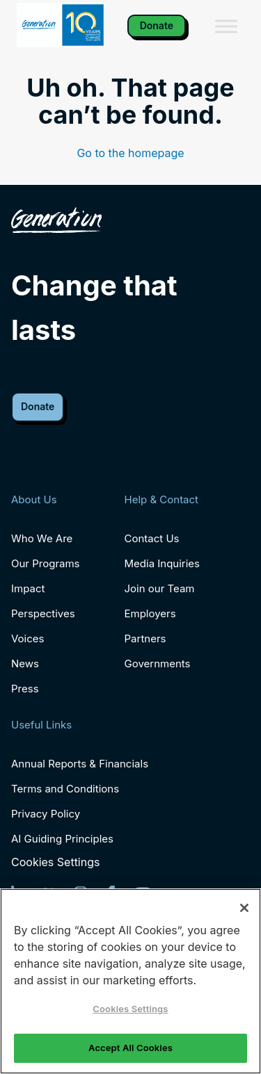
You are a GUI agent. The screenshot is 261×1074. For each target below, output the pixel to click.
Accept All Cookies (130, 1047)
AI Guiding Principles (62, 838)
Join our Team (160, 588)
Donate (156, 25)
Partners (145, 638)
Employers (150, 613)
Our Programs (45, 563)
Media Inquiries (162, 563)
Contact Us (152, 538)
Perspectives (43, 613)
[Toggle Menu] (226, 26)
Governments (158, 663)
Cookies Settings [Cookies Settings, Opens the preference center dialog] (130, 1008)
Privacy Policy (45, 813)
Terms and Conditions (65, 788)
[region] (130, 981)
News (25, 663)
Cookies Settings (55, 862)
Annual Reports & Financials (79, 763)
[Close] (244, 908)
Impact (28, 588)
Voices (27, 638)
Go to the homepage (130, 153)
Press (25, 688)
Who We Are (41, 538)
